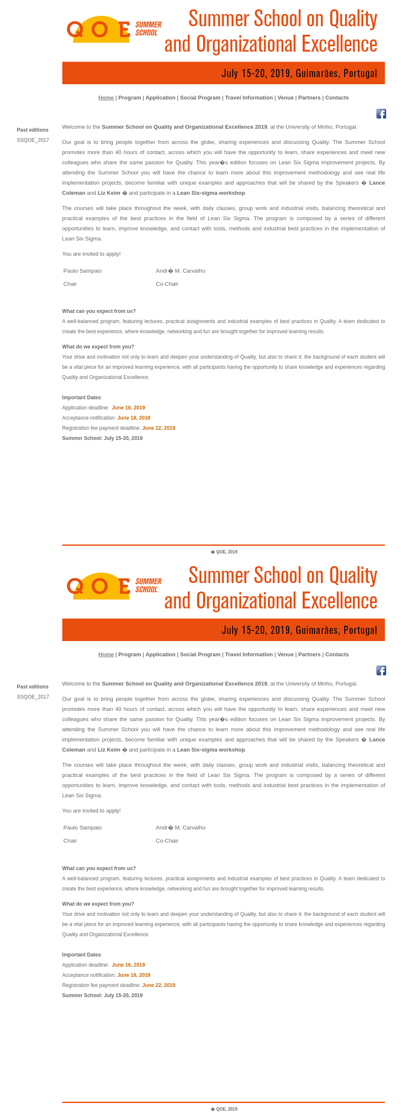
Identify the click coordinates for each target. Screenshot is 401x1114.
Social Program (200, 97)
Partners (309, 97)
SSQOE (36, 140)
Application (160, 97)
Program (129, 97)
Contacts (337, 97)
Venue (286, 97)
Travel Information (249, 97)
